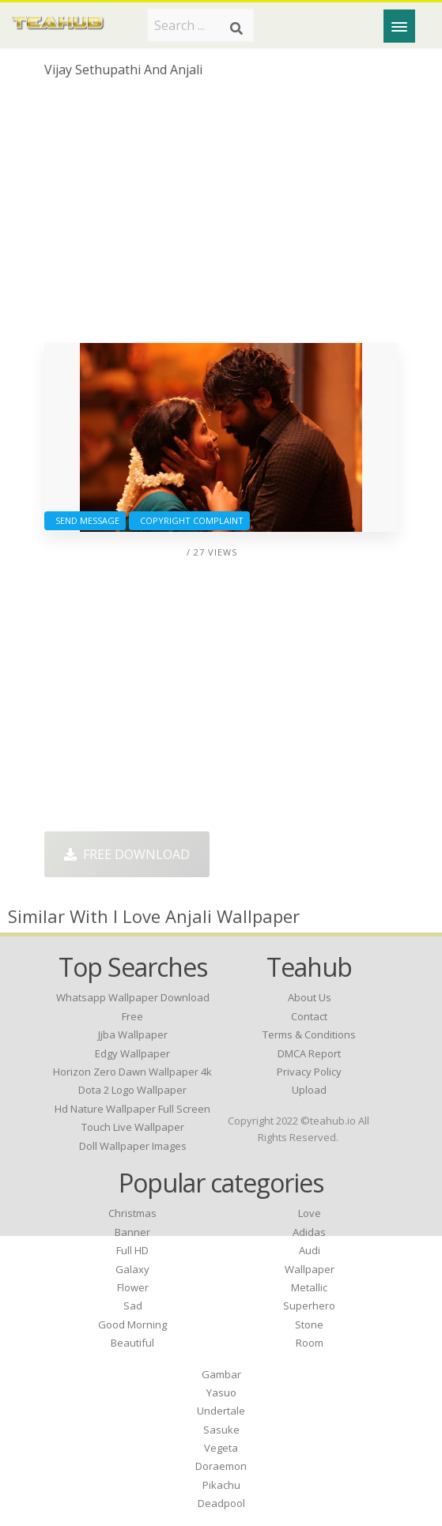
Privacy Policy (309, 1071)
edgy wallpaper (132, 1053)
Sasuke (221, 1429)
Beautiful (132, 1343)
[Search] (236, 28)
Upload (309, 1090)
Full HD (132, 1250)
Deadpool (221, 1503)
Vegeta (221, 1448)
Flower (133, 1287)
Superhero (309, 1305)
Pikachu (221, 1485)
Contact (309, 1016)
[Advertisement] (221, 216)
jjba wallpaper (133, 1034)
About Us (309, 997)
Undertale (221, 1411)
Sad (132, 1305)
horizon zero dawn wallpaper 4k (132, 1071)
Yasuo (221, 1392)
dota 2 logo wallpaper (132, 1090)
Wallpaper (309, 1269)
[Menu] (399, 26)
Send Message (85, 520)
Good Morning (132, 1324)
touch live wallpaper (132, 1127)
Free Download (127, 854)
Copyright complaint (189, 520)
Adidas (309, 1232)
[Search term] (200, 25)
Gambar (221, 1374)
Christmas (132, 1213)
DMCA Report (309, 1053)
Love (309, 1213)
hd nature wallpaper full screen (132, 1109)
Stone (309, 1324)
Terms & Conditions (309, 1034)
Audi (309, 1250)
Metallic (309, 1287)
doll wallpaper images (133, 1146)
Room (309, 1343)
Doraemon (221, 1466)
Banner (132, 1232)
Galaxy (132, 1269)
